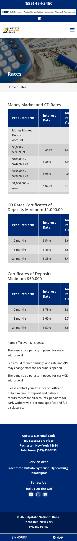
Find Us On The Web (38, 489)
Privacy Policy (38, 527)
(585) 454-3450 (39, 3)
